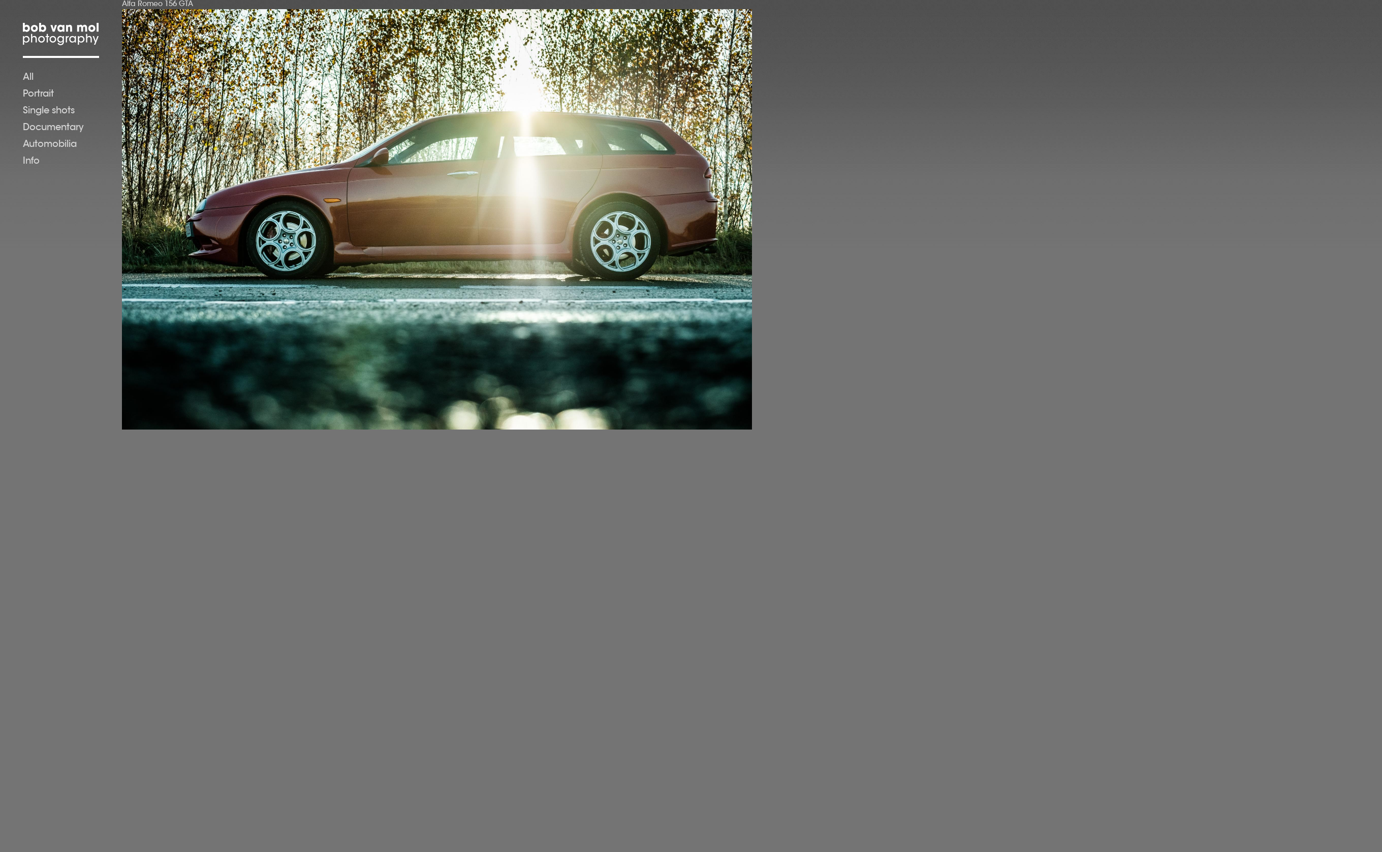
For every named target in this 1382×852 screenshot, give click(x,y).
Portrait (38, 94)
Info (31, 161)
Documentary (53, 128)
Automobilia (50, 144)
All (28, 77)
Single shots (49, 111)
